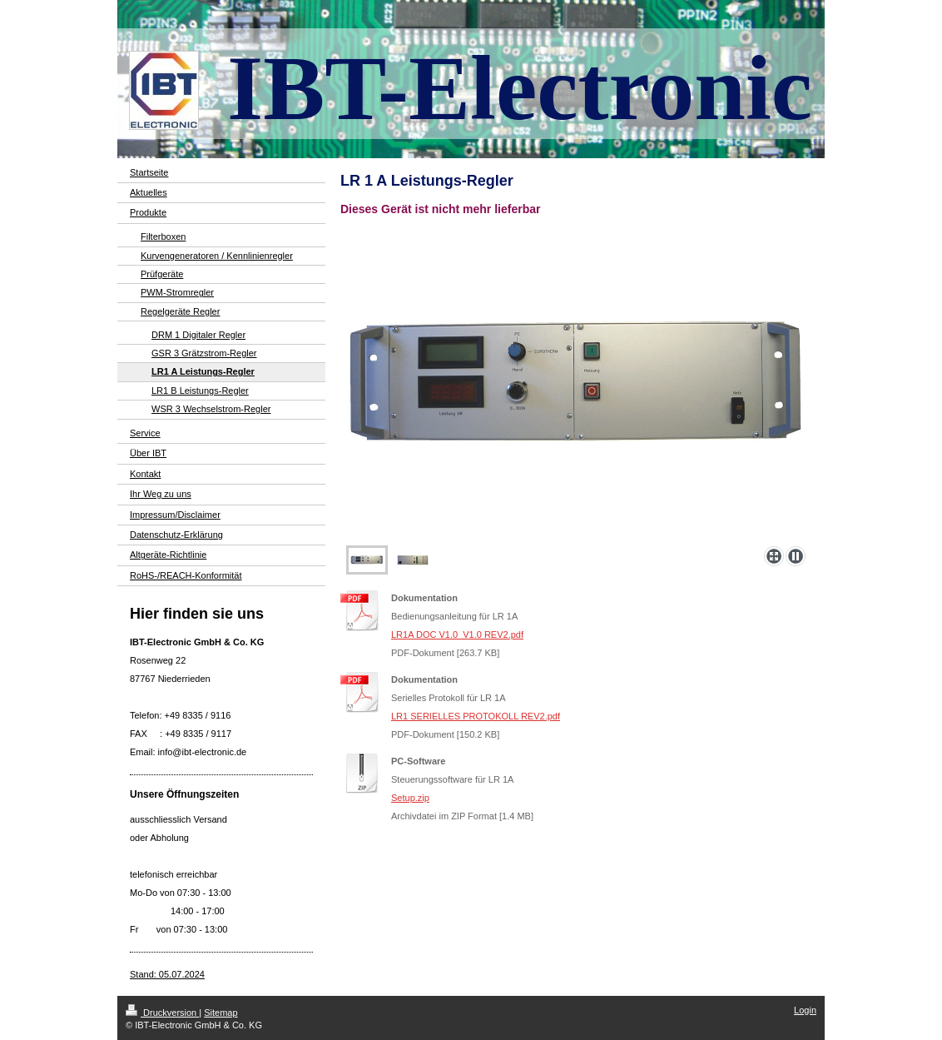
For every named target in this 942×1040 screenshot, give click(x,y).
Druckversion (162, 1013)
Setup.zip (410, 798)
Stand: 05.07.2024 (167, 974)
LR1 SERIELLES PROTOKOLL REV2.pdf (475, 716)
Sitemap (220, 1013)
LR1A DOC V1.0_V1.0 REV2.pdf (457, 634)
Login (805, 1010)
